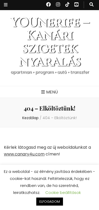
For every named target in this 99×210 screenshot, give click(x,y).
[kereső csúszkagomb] (91, 4)
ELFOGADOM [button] (49, 201)
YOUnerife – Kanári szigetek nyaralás (49, 43)
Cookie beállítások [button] (63, 192)
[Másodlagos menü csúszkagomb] (6, 5)
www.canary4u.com (24, 154)
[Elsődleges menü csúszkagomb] (49, 92)
